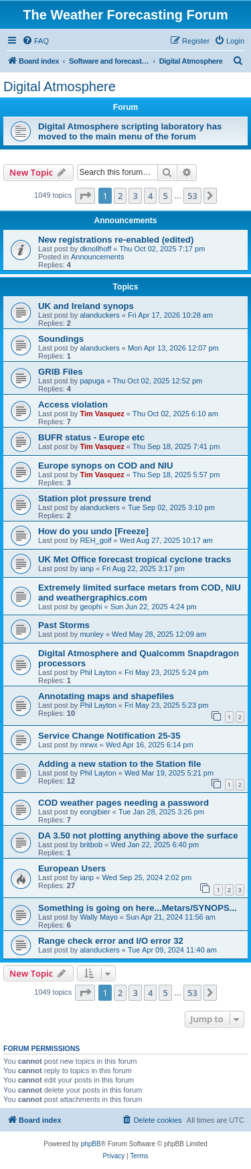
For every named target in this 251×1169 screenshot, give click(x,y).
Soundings (61, 339)
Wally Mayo (98, 917)
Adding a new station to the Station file (119, 764)
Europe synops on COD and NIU (105, 465)
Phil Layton (98, 672)
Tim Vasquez (102, 414)
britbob (91, 845)
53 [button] (192, 196)
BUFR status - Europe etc (91, 437)
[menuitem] (35, 41)
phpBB (91, 1144)
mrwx (88, 745)
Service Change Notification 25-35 (109, 736)
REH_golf (95, 540)
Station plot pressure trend (94, 498)
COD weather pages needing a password (123, 803)
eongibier (95, 812)
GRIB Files (60, 372)
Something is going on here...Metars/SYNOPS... (137, 908)
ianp (87, 568)
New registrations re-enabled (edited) (115, 240)
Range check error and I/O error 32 (110, 941)
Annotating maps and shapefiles (106, 696)
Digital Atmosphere (59, 86)
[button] (85, 196)
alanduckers (99, 315)
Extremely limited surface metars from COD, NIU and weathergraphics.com (139, 592)
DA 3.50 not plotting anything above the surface (138, 835)
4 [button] (150, 196)
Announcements (97, 257)
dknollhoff (95, 249)
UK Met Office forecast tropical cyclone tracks (134, 559)
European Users (72, 868)
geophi (91, 607)
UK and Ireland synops (86, 306)
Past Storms (64, 625)
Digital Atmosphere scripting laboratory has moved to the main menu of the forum (130, 131)
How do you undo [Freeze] (93, 531)
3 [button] (135, 196)
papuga (92, 381)
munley (91, 634)
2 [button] (120, 196)
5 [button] (165, 196)
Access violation (73, 404)
